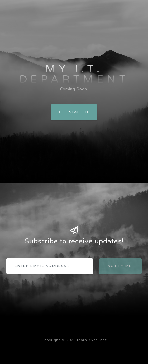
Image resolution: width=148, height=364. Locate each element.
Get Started (74, 112)
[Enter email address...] (49, 266)
